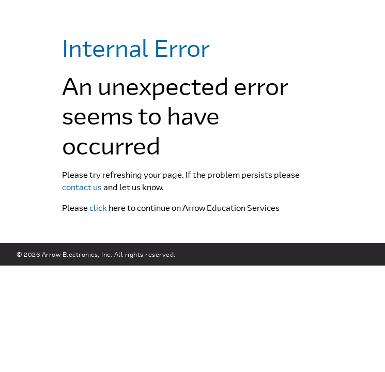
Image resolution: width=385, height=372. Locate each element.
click (98, 207)
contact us (82, 186)
